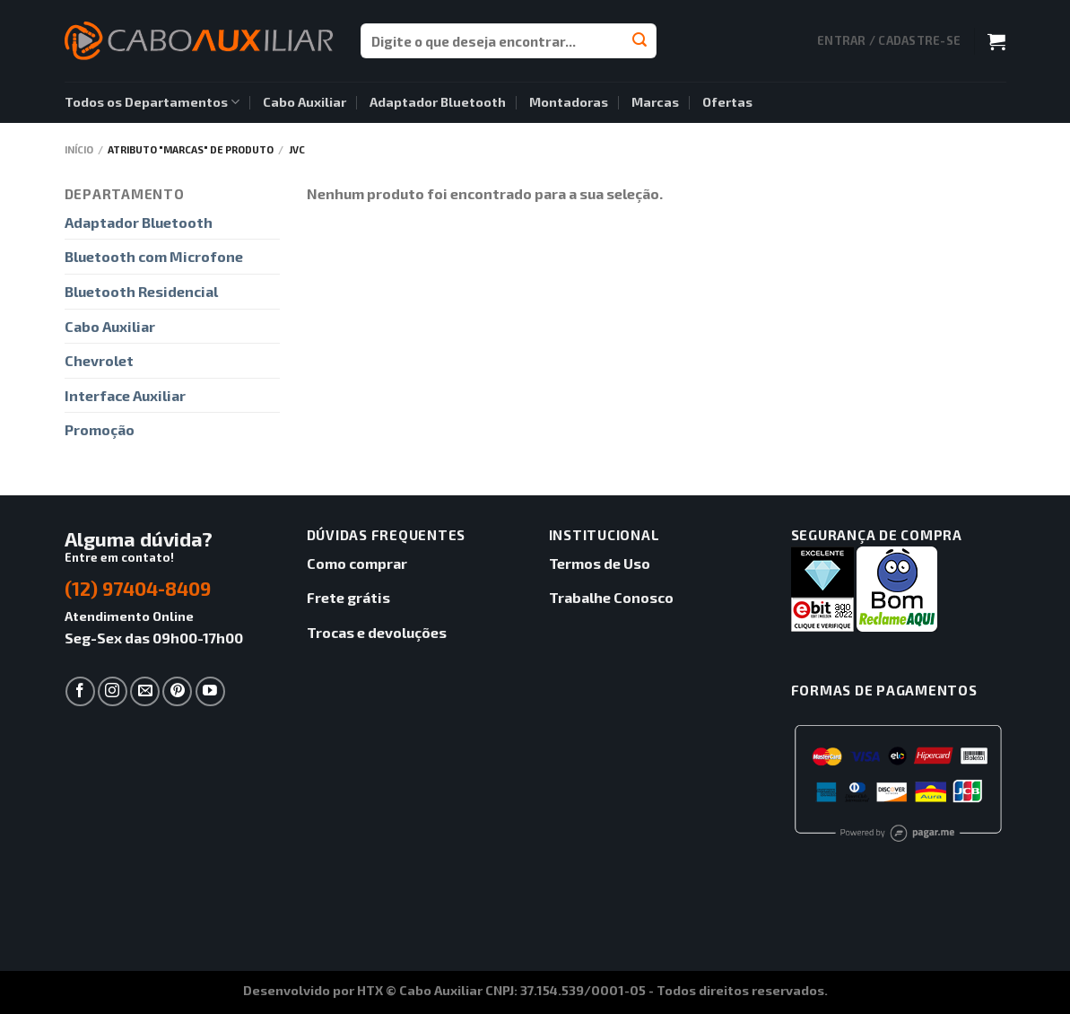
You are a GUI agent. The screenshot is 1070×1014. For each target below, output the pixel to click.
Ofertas (727, 101)
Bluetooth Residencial (141, 291)
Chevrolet (99, 360)
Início (79, 149)
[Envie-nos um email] (145, 691)
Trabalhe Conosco (611, 597)
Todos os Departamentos (152, 101)
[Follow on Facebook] (80, 691)
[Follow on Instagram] (112, 691)
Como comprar (357, 563)
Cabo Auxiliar (304, 101)
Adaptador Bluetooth (438, 101)
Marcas (655, 101)
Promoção (100, 429)
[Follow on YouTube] (210, 691)
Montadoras (568, 101)
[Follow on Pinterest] (177, 691)
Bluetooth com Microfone (154, 256)
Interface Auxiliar (125, 395)
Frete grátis (348, 597)
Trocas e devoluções (377, 632)
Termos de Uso (599, 563)
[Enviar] (639, 41)
